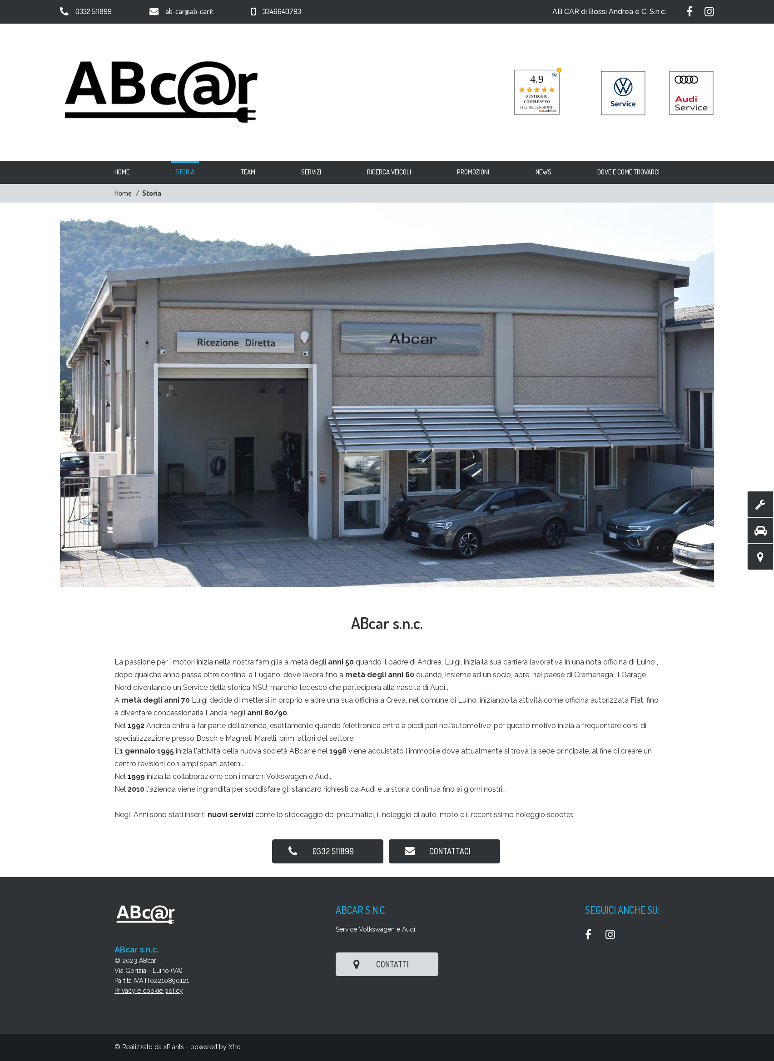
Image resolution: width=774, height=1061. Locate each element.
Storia (151, 193)
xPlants (174, 1047)
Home (123, 193)
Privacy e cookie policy (148, 990)
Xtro (234, 1047)
